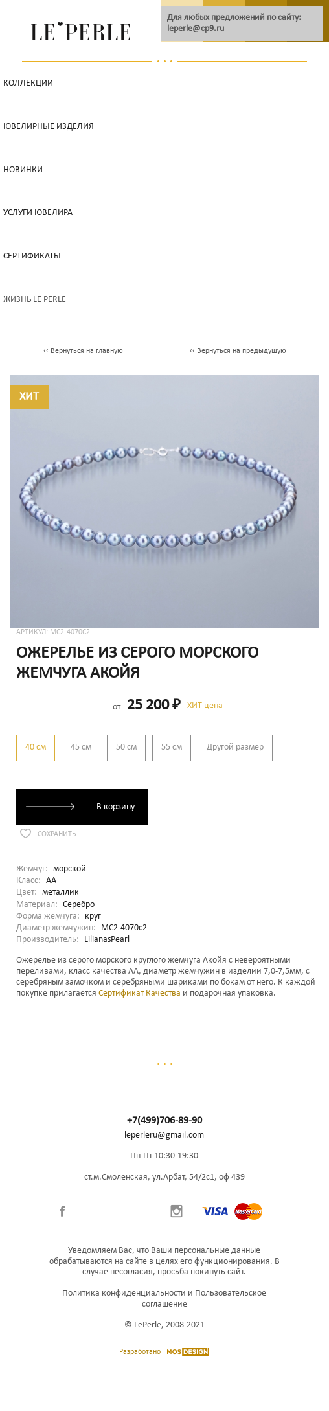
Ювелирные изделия (48, 127)
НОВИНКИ (23, 170)
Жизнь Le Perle (34, 299)
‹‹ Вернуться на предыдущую (238, 351)
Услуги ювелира (38, 213)
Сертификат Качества (139, 993)
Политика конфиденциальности (124, 1293)
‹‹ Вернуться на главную (83, 351)
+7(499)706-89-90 (164, 1121)
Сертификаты (32, 256)
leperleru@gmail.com (164, 1135)
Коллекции (28, 83)
